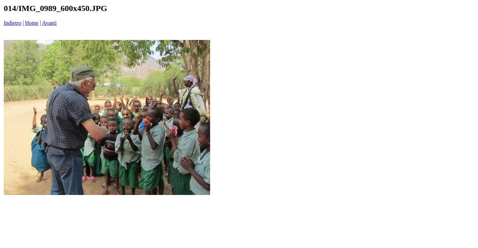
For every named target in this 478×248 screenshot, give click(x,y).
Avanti (49, 23)
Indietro (12, 23)
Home (32, 23)
